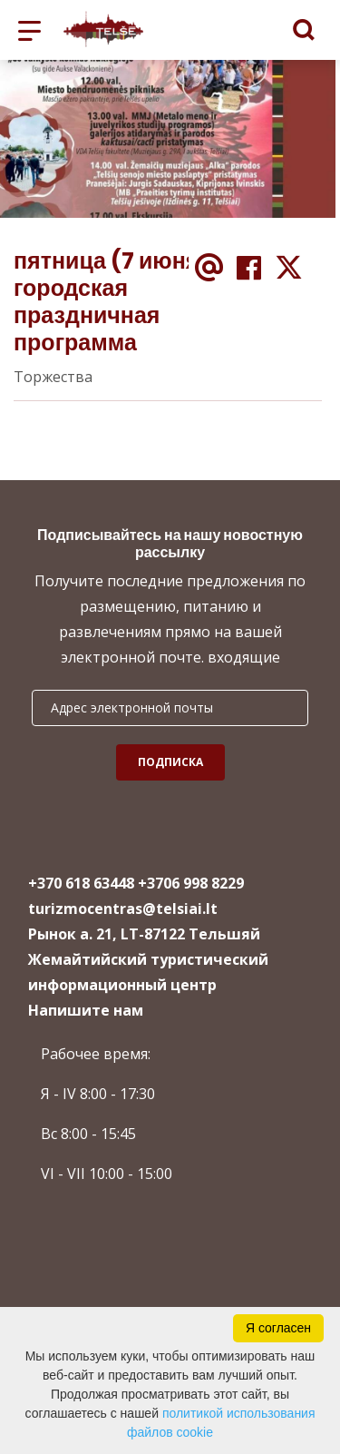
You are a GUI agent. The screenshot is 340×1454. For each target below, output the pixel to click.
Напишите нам (85, 1010)
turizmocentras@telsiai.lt (123, 909)
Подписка (170, 762)
